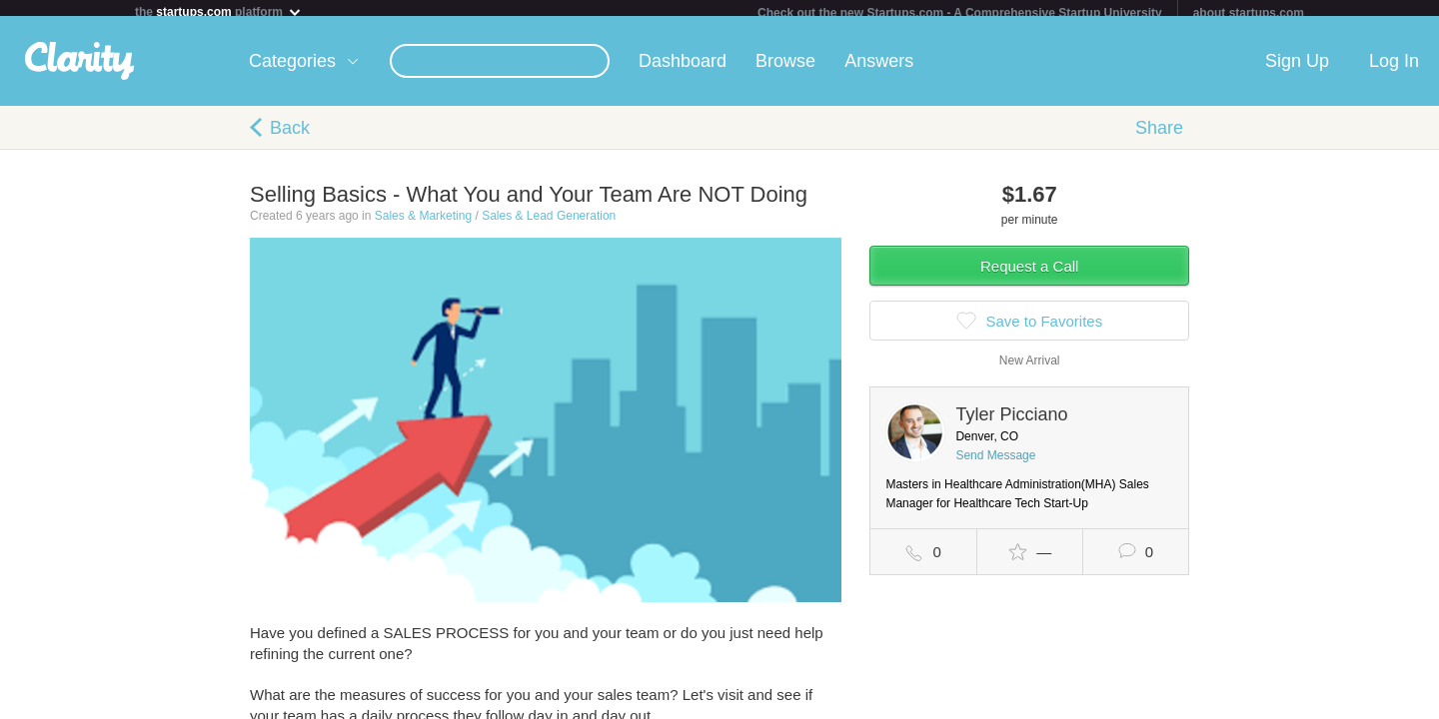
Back (290, 136)
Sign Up (1297, 69)
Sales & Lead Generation (549, 224)
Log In (1394, 69)
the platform (219, 11)
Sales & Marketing (423, 224)
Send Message (995, 463)
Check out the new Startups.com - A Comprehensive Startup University (959, 13)
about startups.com (1248, 13)
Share (1159, 136)
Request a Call (1029, 274)
